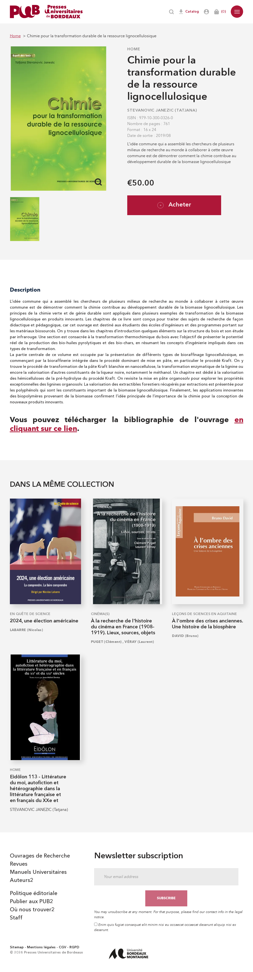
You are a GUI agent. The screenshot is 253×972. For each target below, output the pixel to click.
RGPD (74, 947)
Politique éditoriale (33, 893)
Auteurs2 (21, 880)
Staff (16, 918)
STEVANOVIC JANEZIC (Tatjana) (162, 110)
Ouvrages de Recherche (40, 856)
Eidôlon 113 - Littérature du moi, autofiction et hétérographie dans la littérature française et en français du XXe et (38, 789)
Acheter (174, 205)
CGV (62, 947)
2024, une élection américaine (44, 621)
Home (133, 49)
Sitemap (17, 947)
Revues (18, 864)
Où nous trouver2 (32, 910)
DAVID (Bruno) (185, 636)
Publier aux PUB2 (31, 901)
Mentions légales (41, 947)
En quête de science (30, 614)
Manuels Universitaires (38, 872)
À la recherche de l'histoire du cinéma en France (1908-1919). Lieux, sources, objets (123, 627)
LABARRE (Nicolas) (26, 630)
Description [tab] (25, 289)
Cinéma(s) (100, 614)
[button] (237, 11)
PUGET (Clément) (106, 642)
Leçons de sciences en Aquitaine (204, 614)
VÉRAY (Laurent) (139, 642)
